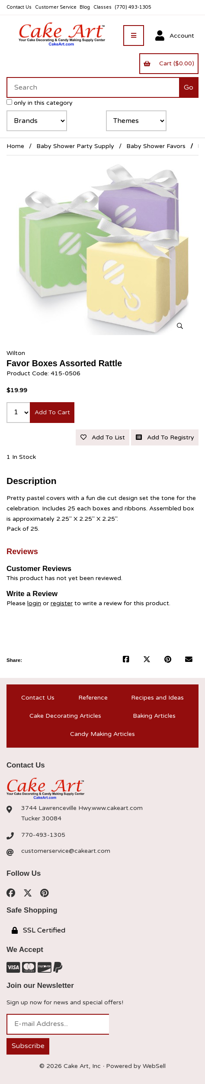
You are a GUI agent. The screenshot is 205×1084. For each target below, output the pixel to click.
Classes (102, 7)
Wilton (15, 353)
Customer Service (56, 7)
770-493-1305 (43, 835)
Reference (93, 697)
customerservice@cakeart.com (65, 851)
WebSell (154, 1066)
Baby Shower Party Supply (75, 146)
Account (174, 36)
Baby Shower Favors (156, 146)
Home (15, 146)
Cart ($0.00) (169, 63)
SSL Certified (38, 930)
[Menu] (133, 35)
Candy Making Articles (102, 734)
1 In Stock (21, 457)
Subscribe (28, 1046)
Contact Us (19, 7)
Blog (85, 7)
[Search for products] (92, 87)
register (62, 603)
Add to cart (52, 412)
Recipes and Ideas (157, 697)
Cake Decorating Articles (65, 715)
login (34, 603)
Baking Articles (154, 715)
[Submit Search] (189, 87)
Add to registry (165, 437)
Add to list (102, 437)
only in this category (39, 102)
